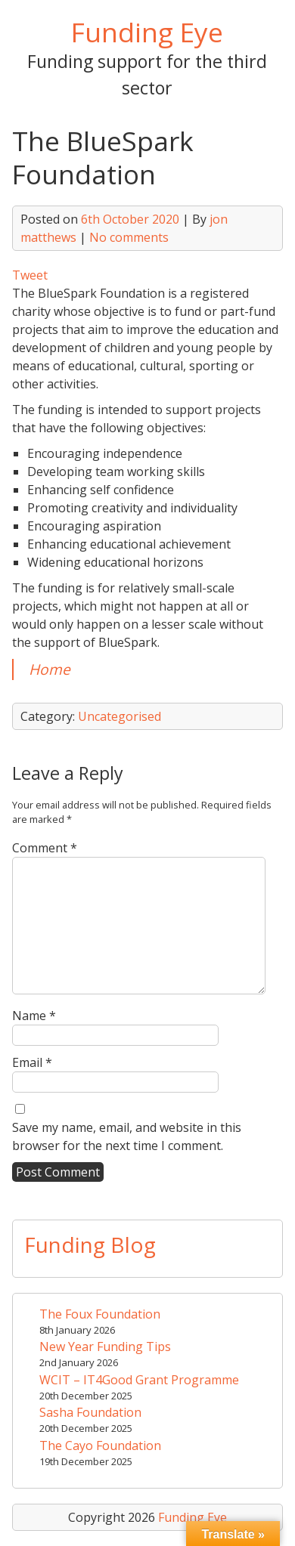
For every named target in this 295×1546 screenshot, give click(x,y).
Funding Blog (90, 1244)
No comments (129, 237)
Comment (44, 847)
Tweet (30, 275)
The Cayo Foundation (100, 1445)
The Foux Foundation (99, 1314)
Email (32, 1062)
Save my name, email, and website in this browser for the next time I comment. (126, 1136)
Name (34, 1015)
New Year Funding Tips (105, 1346)
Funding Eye (147, 32)
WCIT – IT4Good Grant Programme (139, 1379)
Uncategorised (119, 716)
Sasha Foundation (90, 1412)
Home (49, 669)
